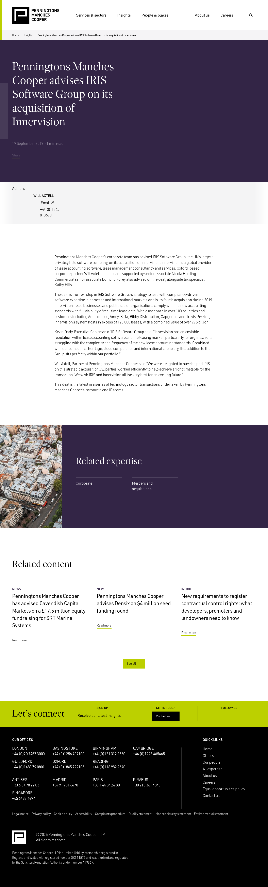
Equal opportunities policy (224, 788)
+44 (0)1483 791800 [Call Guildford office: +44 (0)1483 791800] (28, 766)
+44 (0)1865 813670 (49, 212)
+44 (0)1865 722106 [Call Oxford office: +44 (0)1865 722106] (68, 766)
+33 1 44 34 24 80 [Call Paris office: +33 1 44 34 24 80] (106, 785)
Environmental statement (211, 814)
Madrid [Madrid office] (59, 779)
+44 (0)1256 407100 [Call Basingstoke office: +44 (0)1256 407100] (68, 753)
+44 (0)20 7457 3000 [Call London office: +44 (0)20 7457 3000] (28, 753)
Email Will (48, 202)
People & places (157, 15)
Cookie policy (63, 814)
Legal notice (20, 814)
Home (15, 35)
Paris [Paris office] (98, 779)
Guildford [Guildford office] (22, 761)
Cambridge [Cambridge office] (143, 748)
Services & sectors (93, 15)
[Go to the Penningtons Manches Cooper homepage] (35, 15)
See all (134, 663)
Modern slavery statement (173, 814)
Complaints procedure (110, 814)
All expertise (212, 768)
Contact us (166, 716)
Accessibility (83, 814)
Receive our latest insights (102, 715)
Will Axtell (43, 195)
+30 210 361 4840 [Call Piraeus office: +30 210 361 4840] (147, 785)
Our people (211, 762)
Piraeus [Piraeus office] (140, 779)
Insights (126, 15)
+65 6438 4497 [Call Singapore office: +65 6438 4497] (23, 798)
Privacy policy (41, 814)
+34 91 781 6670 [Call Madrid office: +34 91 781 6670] (65, 785)
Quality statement (140, 814)
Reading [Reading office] (100, 761)
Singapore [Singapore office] (22, 792)
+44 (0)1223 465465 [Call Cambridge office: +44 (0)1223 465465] (149, 753)
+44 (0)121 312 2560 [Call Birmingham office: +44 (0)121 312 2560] (109, 753)
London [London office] (19, 748)
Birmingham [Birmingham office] (104, 748)
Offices (208, 755)
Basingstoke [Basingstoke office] (65, 748)
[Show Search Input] (251, 15)
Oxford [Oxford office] (59, 761)
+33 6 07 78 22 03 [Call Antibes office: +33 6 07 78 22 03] (25, 785)
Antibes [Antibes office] (19, 779)
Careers (229, 15)
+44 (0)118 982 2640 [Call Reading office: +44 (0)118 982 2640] (109, 766)
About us (204, 15)
